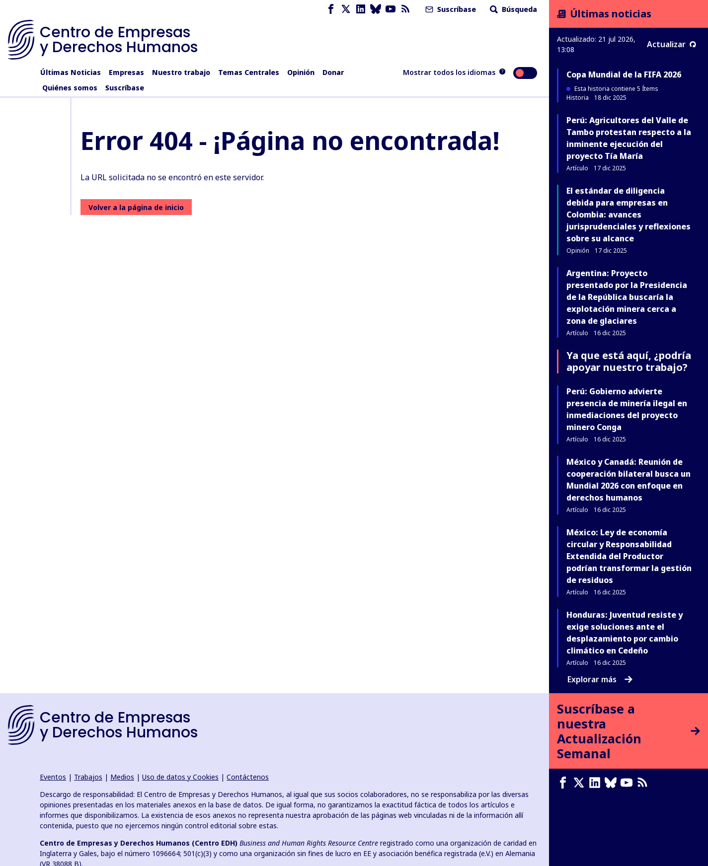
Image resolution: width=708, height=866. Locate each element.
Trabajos (88, 777)
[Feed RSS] (405, 9)
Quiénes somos (69, 87)
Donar (333, 72)
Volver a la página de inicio (136, 207)
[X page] (346, 9)
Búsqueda (512, 9)
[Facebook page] (331, 9)
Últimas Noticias (70, 72)
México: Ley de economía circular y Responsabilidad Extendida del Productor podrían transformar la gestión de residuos (629, 556)
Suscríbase (449, 9)
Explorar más (599, 679)
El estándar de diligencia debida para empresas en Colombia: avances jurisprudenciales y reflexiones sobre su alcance (628, 214)
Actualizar (671, 44)
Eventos (53, 777)
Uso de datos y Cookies (180, 777)
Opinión (301, 72)
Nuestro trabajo (181, 72)
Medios (122, 777)
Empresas (126, 72)
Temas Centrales (248, 72)
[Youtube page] (390, 9)
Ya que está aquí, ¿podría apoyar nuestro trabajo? (628, 361)
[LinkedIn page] (361, 9)
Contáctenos (248, 777)
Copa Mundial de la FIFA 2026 (623, 74)
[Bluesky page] (376, 9)
